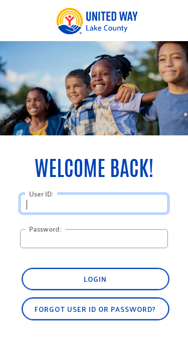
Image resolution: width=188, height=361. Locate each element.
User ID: (41, 194)
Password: (45, 229)
